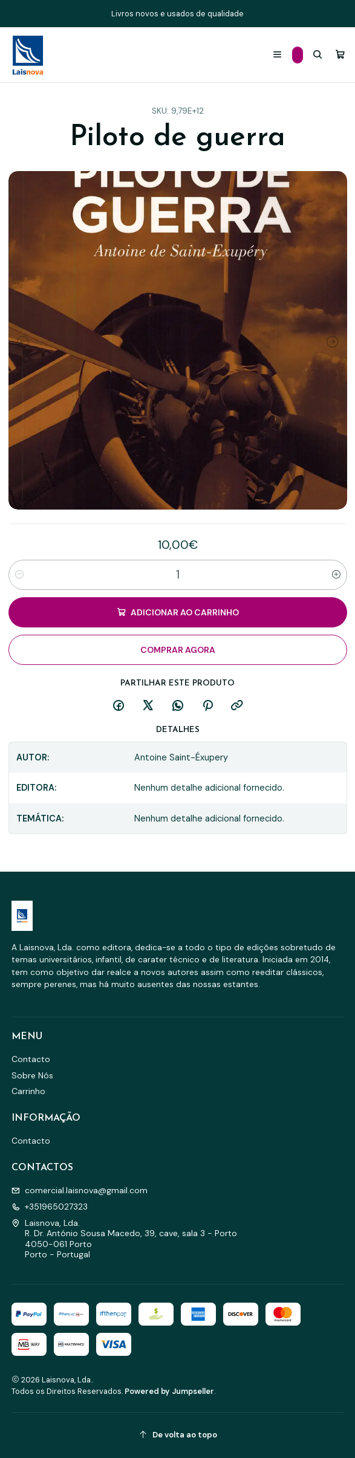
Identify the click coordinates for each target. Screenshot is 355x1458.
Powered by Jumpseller (169, 1391)
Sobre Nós (32, 1075)
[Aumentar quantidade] (336, 574)
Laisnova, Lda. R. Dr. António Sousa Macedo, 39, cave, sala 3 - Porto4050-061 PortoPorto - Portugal (124, 1238)
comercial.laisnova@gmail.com (79, 1190)
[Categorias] (297, 55)
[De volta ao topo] (177, 1435)
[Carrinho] (340, 54)
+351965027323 (49, 1206)
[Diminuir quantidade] (19, 574)
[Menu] (277, 54)
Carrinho (28, 1091)
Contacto (30, 1059)
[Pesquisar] (317, 54)
